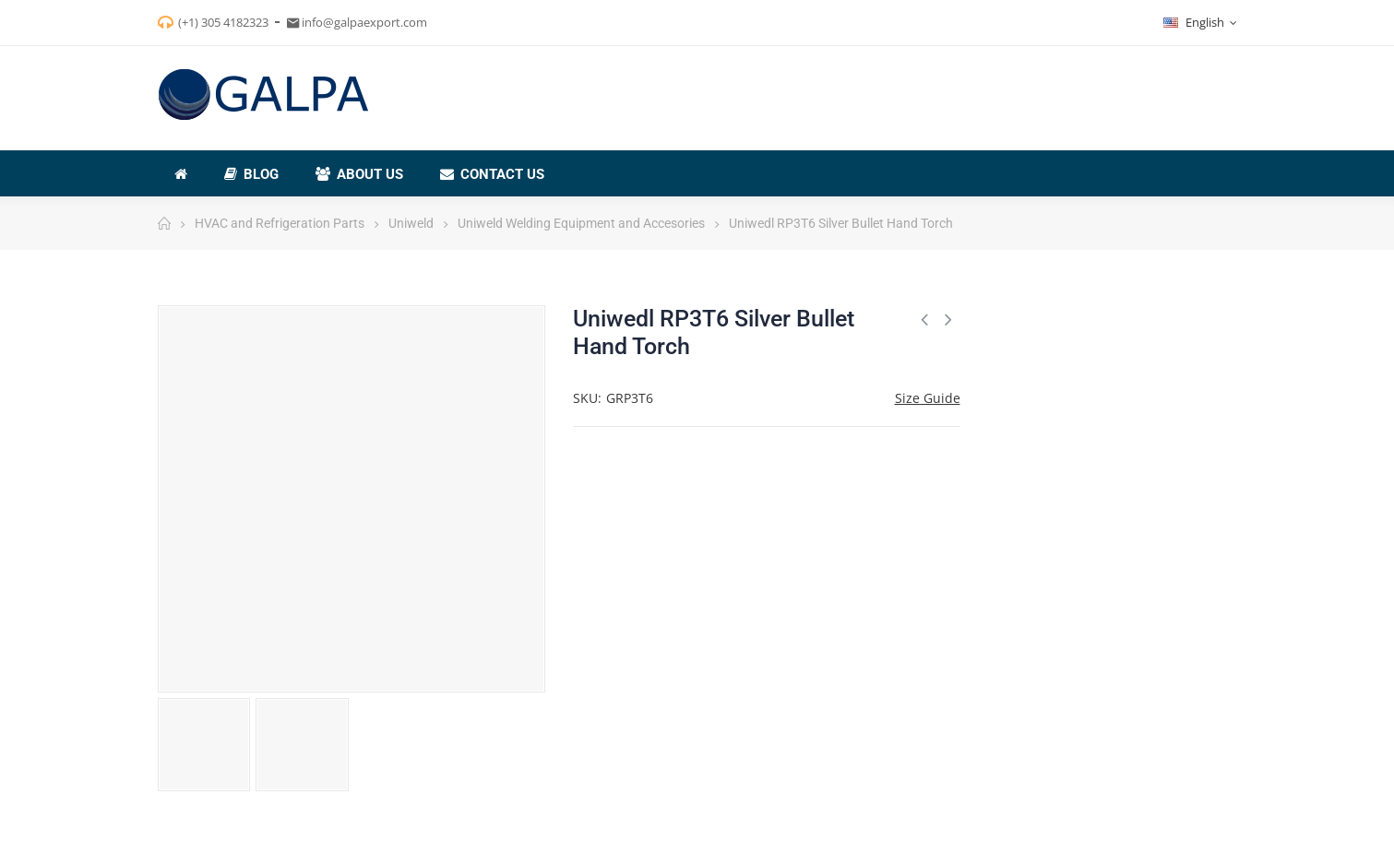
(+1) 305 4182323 (223, 22)
